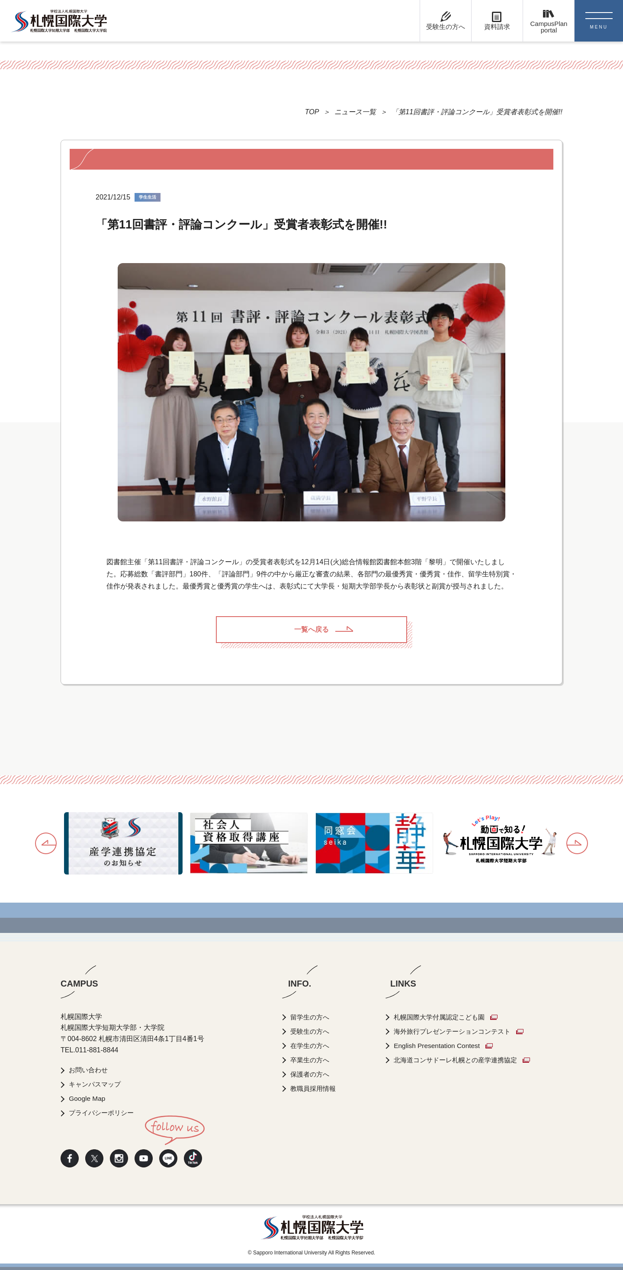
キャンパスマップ (97, 1084)
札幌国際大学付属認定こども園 (446, 1017)
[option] (123, 843)
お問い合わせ (90, 1070)
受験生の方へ (311, 1031)
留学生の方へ (311, 1017)
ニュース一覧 (355, 112)
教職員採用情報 (315, 1088)
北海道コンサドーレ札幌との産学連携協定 (463, 1060)
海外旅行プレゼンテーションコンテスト (460, 1031)
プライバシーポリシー (103, 1112)
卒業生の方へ (311, 1060)
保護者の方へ (311, 1074)
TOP (312, 112)
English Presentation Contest (442, 1045)
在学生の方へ (311, 1045)
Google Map (88, 1098)
